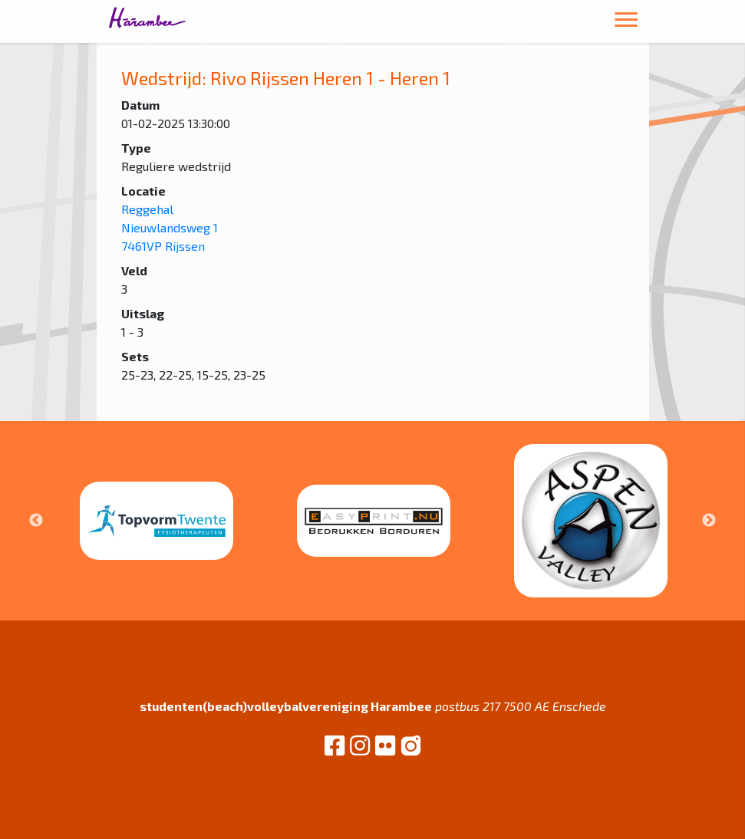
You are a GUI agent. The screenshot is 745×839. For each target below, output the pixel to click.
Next (709, 520)
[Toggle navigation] (626, 22)
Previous (36, 520)
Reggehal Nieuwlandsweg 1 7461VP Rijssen (169, 227)
